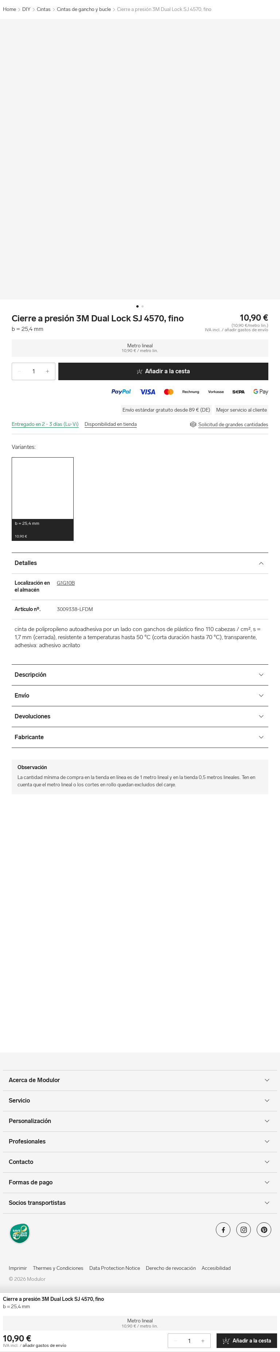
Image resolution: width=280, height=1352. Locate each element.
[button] (43, 499)
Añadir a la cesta (163, 371)
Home (9, 9)
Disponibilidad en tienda (111, 424)
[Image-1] (142, 306)
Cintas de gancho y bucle (84, 9)
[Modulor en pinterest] (264, 1232)
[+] (50, 371)
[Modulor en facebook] (223, 1232)
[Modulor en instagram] (243, 1232)
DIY (26, 9)
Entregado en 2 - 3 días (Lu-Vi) (45, 424)
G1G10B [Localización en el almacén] (66, 583)
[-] (17, 371)
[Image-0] (137, 306)
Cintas (44, 9)
